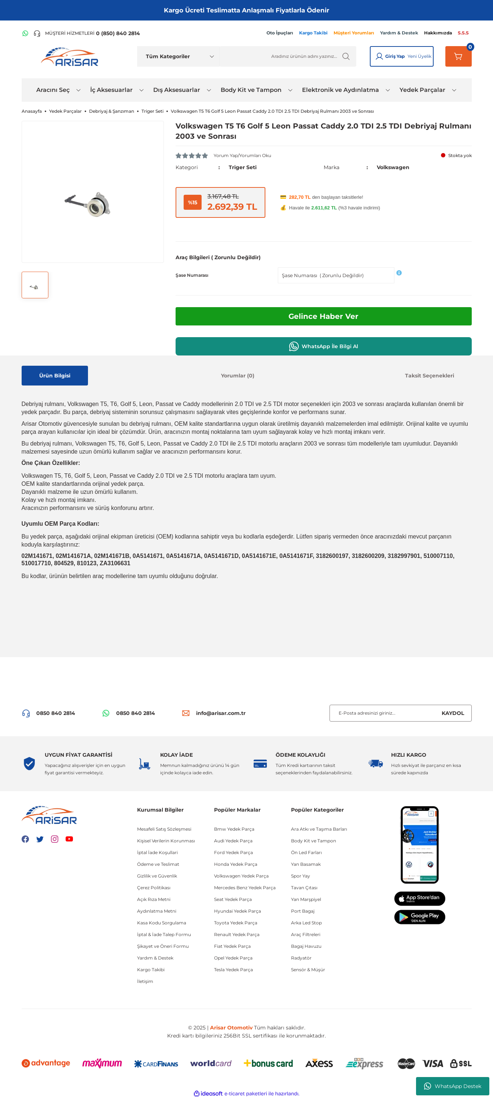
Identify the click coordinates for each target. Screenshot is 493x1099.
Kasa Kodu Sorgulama (161, 922)
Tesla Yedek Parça (233, 969)
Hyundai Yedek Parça (237, 911)
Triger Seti (243, 167)
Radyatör (301, 958)
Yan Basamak (306, 864)
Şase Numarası (192, 275)
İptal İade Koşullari (157, 852)
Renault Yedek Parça (237, 934)
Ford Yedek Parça (233, 852)
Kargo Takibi (151, 969)
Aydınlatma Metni (156, 911)
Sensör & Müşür (308, 969)
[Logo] (71, 56)
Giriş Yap (395, 56)
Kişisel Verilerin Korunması (166, 840)
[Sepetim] (458, 56)
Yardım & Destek (155, 958)
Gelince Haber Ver (323, 316)
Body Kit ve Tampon (313, 840)
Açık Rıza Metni (153, 899)
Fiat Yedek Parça (232, 946)
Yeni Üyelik (419, 56)
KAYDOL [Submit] (453, 713)
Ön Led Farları (306, 852)
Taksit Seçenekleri (429, 375)
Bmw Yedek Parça (234, 829)
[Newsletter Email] (401, 713)
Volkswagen (393, 167)
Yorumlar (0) (237, 375)
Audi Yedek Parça (233, 840)
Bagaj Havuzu (306, 946)
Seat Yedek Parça (233, 899)
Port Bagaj (302, 911)
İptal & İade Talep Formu (164, 934)
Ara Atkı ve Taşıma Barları (319, 829)
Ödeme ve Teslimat (158, 864)
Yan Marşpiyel (306, 899)
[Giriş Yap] (379, 56)
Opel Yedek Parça (233, 958)
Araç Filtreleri (305, 934)
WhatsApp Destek (452, 1086)
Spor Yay (300, 876)
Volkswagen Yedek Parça (241, 876)
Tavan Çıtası (304, 887)
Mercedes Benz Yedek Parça (245, 887)
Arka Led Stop (306, 922)
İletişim (145, 981)
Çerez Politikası (153, 887)
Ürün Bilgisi (54, 375)
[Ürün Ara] (288, 56)
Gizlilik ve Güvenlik (157, 876)
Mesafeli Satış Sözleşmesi (164, 829)
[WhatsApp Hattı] (25, 33)
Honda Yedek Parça (235, 864)
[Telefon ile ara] (86, 33)
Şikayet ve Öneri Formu (163, 946)
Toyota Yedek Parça (235, 922)
